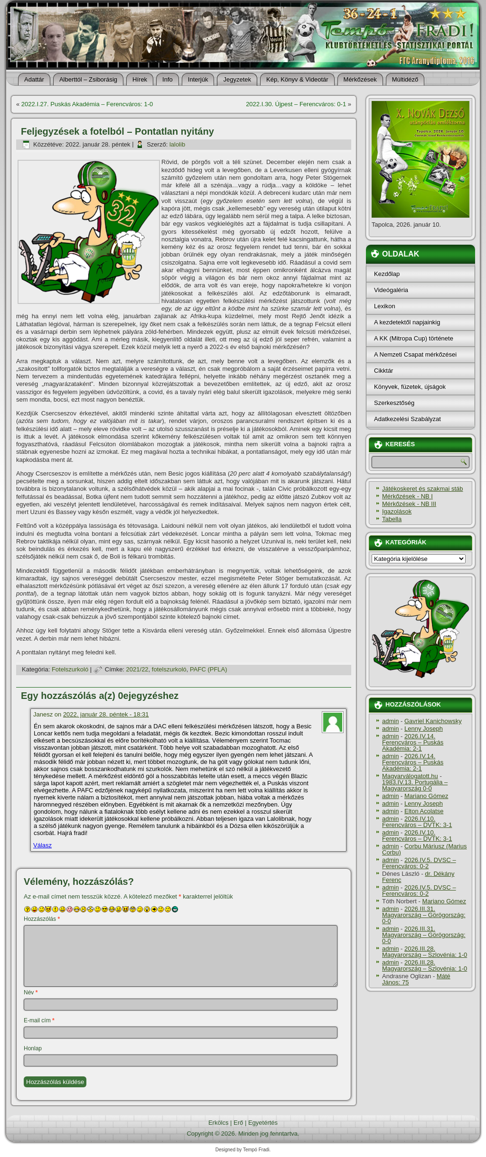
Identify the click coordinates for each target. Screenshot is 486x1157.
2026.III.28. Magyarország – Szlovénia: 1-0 (424, 951)
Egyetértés (263, 1122)
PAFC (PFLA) (208, 669)
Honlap (33, 1048)
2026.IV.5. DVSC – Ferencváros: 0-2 (419, 863)
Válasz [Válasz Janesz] (42, 845)
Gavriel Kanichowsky (433, 721)
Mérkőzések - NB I (407, 496)
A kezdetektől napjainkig (407, 322)
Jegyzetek (237, 79)
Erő (238, 1122)
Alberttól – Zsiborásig (88, 79)
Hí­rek (139, 79)
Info (167, 79)
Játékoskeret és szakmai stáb (422, 488)
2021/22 (137, 669)
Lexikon (384, 306)
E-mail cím (39, 1020)
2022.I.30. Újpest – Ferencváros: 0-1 (296, 104)
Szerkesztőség (394, 402)
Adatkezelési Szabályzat (407, 418)
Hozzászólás (42, 919)
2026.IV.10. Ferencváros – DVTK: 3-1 (417, 821)
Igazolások (396, 511)
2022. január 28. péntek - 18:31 (106, 714)
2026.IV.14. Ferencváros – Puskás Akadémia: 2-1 (412, 742)
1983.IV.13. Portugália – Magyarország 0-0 (415, 785)
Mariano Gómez (426, 795)
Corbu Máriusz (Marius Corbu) (424, 849)
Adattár (34, 79)
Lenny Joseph (423, 728)
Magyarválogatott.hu (410, 776)
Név (30, 992)
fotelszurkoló (169, 669)
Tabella (392, 519)
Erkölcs (218, 1122)
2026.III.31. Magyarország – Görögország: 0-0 (424, 915)
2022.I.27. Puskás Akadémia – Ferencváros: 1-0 (87, 104)
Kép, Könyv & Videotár (297, 79)
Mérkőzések (360, 79)
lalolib (177, 144)
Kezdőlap (387, 273)
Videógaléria (391, 290)
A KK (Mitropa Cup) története (413, 338)
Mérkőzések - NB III (409, 503)
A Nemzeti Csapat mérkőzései (415, 354)
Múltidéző (405, 79)
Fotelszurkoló (70, 669)
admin (390, 721)
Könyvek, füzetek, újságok (410, 386)
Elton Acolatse (423, 811)
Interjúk (198, 79)
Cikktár (383, 370)
